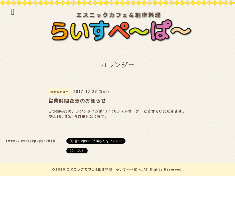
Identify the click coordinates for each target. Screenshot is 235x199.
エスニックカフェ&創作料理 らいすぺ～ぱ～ (103, 169)
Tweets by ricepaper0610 (30, 140)
